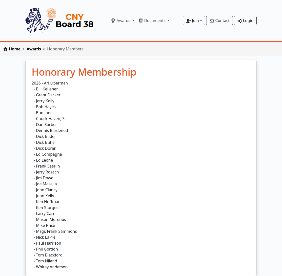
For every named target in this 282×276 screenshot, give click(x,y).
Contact (219, 20)
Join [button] (192, 20)
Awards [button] (121, 20)
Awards (34, 49)
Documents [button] (152, 20)
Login (245, 20)
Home (14, 49)
